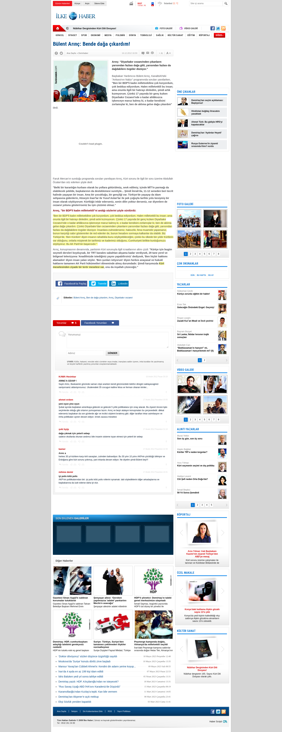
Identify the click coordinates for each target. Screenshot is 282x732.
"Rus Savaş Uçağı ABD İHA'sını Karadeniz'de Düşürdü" (89, 686)
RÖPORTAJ (183, 514)
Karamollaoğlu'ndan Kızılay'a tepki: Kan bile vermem (87, 691)
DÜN (193, 275)
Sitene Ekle (99, 3)
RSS (110, 711)
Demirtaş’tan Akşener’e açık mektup (78, 696)
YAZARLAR (183, 284)
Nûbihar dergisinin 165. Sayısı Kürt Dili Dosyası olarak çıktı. (202, 672)
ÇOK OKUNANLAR (187, 263)
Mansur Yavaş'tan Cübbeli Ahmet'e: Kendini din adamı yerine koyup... (97, 666)
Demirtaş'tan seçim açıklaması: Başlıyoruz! (207, 101)
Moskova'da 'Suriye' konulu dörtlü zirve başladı (84, 661)
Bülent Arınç (79, 297)
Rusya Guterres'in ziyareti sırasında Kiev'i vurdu (204, 144)
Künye (77, 3)
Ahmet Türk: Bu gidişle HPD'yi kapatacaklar (206, 123)
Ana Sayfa (61, 711)
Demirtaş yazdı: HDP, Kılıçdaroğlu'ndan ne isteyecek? (88, 681)
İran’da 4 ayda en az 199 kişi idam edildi (80, 671)
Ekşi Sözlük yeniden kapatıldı (74, 701)
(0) (74, 392)
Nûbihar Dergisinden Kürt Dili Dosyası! (94, 28)
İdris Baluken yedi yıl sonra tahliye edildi (80, 676)
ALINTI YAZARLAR (188, 429)
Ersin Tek (197, 306)
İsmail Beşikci (197, 491)
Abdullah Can (197, 348)
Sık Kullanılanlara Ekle (93, 711)
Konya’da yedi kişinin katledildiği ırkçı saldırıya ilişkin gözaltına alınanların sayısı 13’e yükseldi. (202, 615)
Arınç (111, 297)
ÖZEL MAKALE (185, 572)
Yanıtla (65, 392)
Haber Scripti (216, 721)
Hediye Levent (197, 478)
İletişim (74, 711)
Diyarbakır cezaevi (124, 297)
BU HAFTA (201, 275)
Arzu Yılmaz (197, 464)
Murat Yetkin (197, 437)
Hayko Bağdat (197, 451)
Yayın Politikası (123, 711)
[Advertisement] (247, 63)
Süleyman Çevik (197, 292)
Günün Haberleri (62, 3)
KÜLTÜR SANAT (186, 631)
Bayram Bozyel (197, 334)
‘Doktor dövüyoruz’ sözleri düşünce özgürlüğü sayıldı (87, 656)
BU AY (211, 275)
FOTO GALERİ (185, 204)
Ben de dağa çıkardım (96, 297)
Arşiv (87, 3)
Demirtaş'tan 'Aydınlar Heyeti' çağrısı (206, 134)
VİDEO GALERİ (185, 369)
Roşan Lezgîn (197, 319)
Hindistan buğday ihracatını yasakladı (205, 112)
